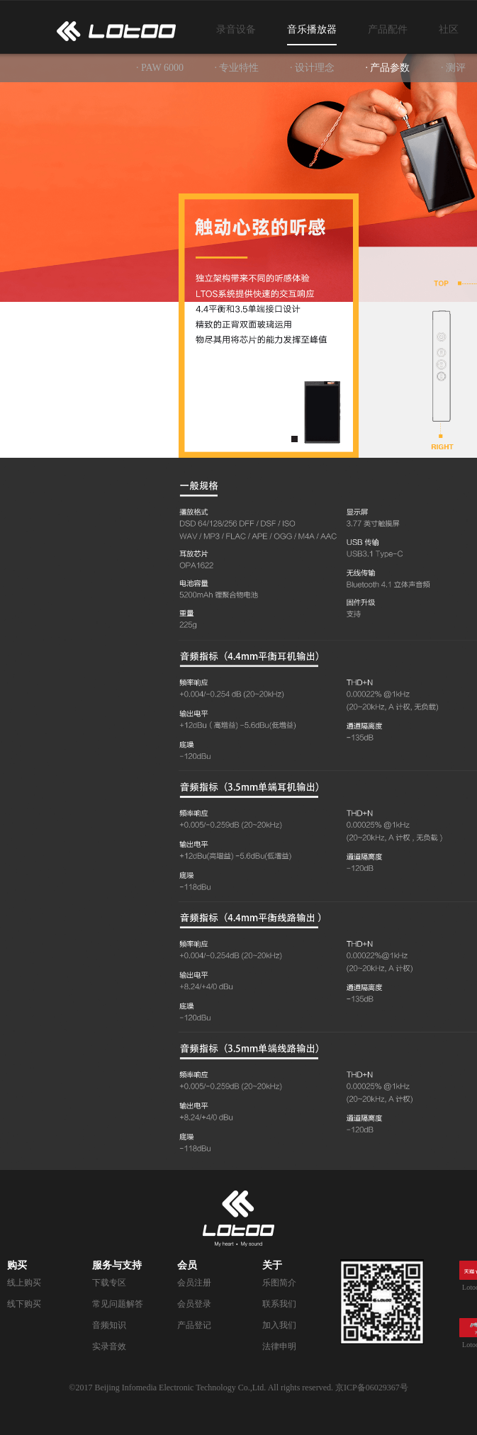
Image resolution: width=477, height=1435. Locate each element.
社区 (449, 29)
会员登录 (194, 1304)
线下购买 (24, 1304)
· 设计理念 (312, 67)
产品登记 (194, 1325)
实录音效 (109, 1346)
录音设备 (236, 29)
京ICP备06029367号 (371, 1387)
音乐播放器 (312, 29)
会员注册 (194, 1283)
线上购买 (24, 1283)
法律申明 (279, 1346)
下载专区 (109, 1283)
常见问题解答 (117, 1304)
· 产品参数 (387, 67)
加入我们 (279, 1325)
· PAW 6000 (160, 67)
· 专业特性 (236, 67)
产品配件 (388, 29)
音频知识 (109, 1325)
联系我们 (279, 1304)
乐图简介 (279, 1283)
